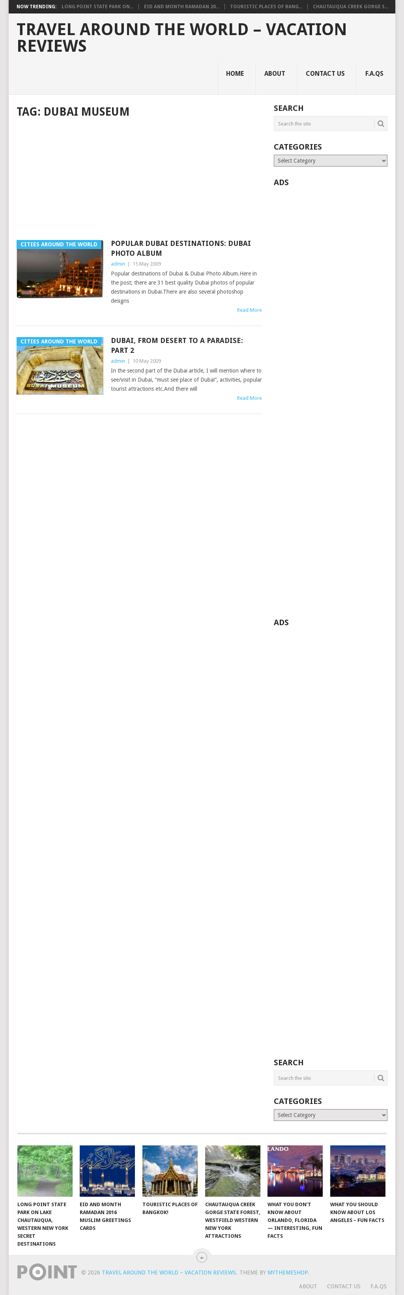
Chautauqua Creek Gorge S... (350, 6)
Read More (249, 310)
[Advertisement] (139, 180)
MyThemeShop (287, 1272)
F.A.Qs (374, 73)
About (274, 73)
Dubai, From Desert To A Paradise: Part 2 (177, 345)
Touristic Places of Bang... (266, 6)
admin (118, 264)
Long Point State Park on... (97, 6)
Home (235, 73)
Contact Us (325, 73)
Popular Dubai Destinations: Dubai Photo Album (181, 248)
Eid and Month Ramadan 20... (181, 6)
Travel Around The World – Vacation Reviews (182, 37)
